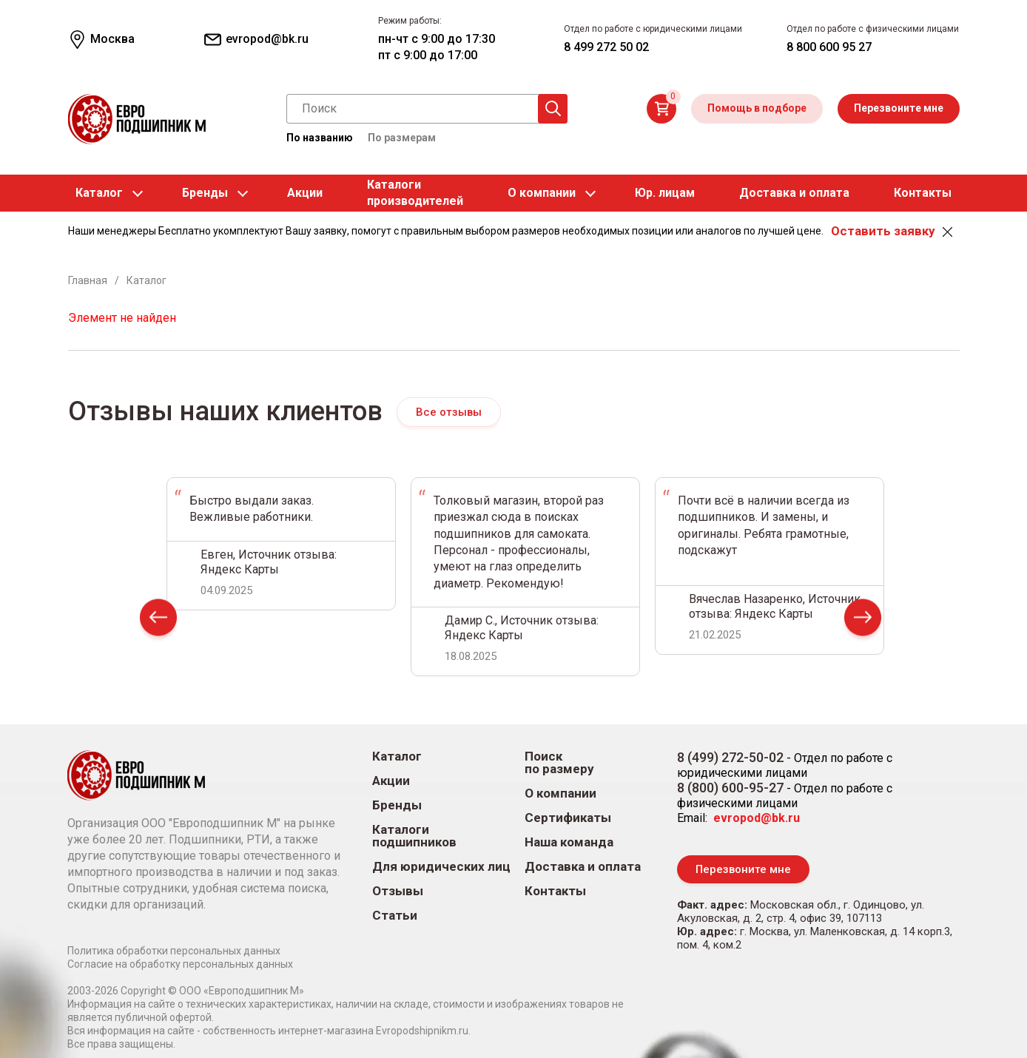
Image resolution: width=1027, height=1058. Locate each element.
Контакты (923, 193)
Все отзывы (449, 412)
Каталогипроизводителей (415, 193)
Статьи (394, 915)
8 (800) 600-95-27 (730, 787)
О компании (542, 193)
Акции (305, 193)
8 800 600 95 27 (829, 47)
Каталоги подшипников (414, 836)
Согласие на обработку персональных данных (180, 964)
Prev (158, 620)
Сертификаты (568, 818)
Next (862, 620)
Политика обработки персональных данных (173, 951)
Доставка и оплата (794, 193)
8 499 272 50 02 (606, 47)
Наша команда (569, 842)
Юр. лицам (665, 193)
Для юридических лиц (441, 866)
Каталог (99, 193)
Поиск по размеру (559, 762)
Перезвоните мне (898, 108)
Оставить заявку (883, 230)
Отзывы (397, 891)
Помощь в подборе (757, 108)
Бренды (205, 193)
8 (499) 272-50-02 (730, 757)
